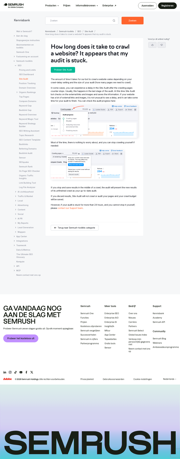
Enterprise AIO (112, 318)
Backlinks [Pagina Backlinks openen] (23, 144)
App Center (110, 335)
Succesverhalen (88, 335)
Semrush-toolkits (66, 31)
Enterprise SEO (112, 313)
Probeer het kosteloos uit (20, 338)
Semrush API (159, 322)
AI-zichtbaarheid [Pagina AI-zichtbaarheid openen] (25, 191)
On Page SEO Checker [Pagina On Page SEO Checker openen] (29, 171)
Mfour (107, 331)
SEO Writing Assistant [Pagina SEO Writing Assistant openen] (29, 131)
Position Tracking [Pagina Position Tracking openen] (27, 83)
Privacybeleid (87, 379)
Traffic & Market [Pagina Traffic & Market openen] (25, 196)
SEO (79, 31)
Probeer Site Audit (63, 69)
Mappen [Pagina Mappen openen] (22, 232)
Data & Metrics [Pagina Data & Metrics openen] (23, 250)
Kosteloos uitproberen (91, 326)
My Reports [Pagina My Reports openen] (23, 223)
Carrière (133, 322)
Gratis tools (110, 343)
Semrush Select (136, 331)
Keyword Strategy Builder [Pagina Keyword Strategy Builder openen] (27, 125)
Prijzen (66, 5)
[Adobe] (7, 379)
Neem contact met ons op (139, 350)
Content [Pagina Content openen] (21, 209)
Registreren (167, 5)
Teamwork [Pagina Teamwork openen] (21, 245)
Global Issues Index (138, 335)
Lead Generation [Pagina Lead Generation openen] (26, 227)
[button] (162, 45)
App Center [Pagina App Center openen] (21, 236)
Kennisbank (22, 20)
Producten (50, 5)
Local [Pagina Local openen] (20, 200)
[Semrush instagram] (10, 372)
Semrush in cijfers (89, 339)
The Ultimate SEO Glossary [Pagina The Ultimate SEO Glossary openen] (24, 255)
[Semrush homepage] (13, 5)
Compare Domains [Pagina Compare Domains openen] (27, 101)
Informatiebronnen (85, 5)
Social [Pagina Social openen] (20, 214)
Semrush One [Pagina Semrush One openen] (22, 52)
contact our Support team (70, 208)
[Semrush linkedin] (4, 372)
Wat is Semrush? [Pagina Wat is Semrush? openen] (24, 31)
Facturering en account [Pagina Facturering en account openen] (27, 56)
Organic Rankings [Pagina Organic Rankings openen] (27, 92)
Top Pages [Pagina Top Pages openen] (24, 97)
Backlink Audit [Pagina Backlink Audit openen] (25, 153)
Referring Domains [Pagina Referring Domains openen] (28, 149)
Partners (133, 326)
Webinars (157, 343)
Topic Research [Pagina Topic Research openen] (26, 135)
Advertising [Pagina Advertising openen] (23, 205)
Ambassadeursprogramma (166, 347)
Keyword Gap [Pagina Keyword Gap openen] (25, 105)
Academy (157, 318)
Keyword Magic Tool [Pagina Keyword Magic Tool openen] (28, 119)
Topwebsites (111, 339)
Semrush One (87, 313)
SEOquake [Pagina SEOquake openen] (24, 162)
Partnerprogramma (89, 343)
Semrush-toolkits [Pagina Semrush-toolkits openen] (24, 61)
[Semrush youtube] (21, 372)
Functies (84, 318)
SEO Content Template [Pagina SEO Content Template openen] (29, 140)
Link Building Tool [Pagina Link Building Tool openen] (27, 183)
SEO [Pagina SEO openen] (19, 65)
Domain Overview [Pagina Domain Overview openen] (27, 88)
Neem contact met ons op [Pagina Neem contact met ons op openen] (28, 275)
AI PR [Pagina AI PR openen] (20, 218)
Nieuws (132, 318)
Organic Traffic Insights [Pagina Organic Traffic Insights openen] (26, 176)
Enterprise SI (111, 322)
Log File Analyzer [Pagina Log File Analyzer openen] (27, 187)
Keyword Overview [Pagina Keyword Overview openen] (28, 114)
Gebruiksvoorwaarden (113, 379)
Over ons (133, 313)
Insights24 (109, 326)
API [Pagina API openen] (17, 266)
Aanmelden (148, 5)
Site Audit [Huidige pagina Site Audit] (23, 79)
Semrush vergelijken (90, 331)
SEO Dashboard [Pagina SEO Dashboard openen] (26, 74)
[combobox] (78, 20)
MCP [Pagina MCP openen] (18, 270)
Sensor (108, 348)
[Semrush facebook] (26, 372)
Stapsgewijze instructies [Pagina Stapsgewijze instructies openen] (28, 40)
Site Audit (89, 31)
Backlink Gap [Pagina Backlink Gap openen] (25, 110)
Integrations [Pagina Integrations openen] (22, 240)
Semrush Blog (159, 339)
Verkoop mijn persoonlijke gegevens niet (139, 342)
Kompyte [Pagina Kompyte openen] (20, 261)
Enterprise (107, 5)
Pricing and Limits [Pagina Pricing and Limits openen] (27, 70)
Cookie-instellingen (142, 379)
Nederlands (168, 379)
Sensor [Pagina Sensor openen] (22, 157)
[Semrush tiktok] (15, 372)
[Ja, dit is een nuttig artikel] (152, 45)
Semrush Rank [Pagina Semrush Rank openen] (26, 166)
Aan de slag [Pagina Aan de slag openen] (22, 35)
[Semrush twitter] (31, 372)
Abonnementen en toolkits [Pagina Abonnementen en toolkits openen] (25, 46)
